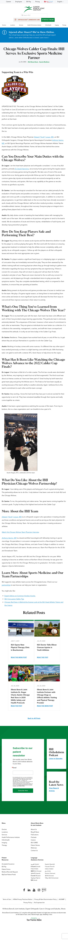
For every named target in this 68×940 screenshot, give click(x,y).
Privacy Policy (27, 903)
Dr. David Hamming (22, 169)
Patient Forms (6, 870)
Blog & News (35, 832)
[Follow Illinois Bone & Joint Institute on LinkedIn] (29, 890)
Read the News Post (19, 658)
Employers (18, 1)
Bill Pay (28, 1)
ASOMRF (62, 900)
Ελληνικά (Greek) (35, 867)
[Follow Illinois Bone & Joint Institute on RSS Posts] (44, 890)
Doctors (4, 830)
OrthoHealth (6, 840)
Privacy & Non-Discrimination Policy (45, 900)
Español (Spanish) (50, 864)
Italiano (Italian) (49, 869)
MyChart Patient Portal (9, 875)
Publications (34, 835)
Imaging (4, 843)
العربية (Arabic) (35, 864)
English (59, 1)
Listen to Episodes (55, 759)
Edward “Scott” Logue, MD (44, 137)
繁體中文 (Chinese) (36, 871)
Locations (5, 832)
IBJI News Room (33, 62)
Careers (8, 1)
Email (14, 768)
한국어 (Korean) (49, 876)
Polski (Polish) (34, 869)
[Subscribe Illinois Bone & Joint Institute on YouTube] (34, 890)
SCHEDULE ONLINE (48, 20)
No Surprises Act (39, 903)
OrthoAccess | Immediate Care (27, 20)
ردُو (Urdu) (48, 871)
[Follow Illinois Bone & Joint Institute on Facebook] (24, 890)
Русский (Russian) (36, 876)
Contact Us (34, 851)
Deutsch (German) (50, 874)
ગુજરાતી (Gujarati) (35, 874)
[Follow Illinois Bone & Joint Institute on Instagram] (39, 890)
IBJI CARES (34, 843)
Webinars (34, 848)
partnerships (6, 585)
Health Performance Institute (11, 838)
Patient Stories (35, 846)
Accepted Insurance (8, 864)
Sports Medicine (44, 62)
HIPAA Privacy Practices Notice (22, 900)
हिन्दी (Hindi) (34, 880)
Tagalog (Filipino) (35, 878)
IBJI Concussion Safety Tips (14, 599)
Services (4, 835)
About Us (34, 830)
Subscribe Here (23, 791)
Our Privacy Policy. (21, 786)
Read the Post (42, 658)
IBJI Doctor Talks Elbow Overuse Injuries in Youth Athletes (47, 648)
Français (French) (49, 867)
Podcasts (33, 838)
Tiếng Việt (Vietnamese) (51, 878)
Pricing (37, 1)
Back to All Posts (34, 719)
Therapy (4, 846)
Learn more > (44, 38)
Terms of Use (7, 900)
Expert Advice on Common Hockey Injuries (20, 596)
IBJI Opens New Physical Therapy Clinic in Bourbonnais (20, 648)
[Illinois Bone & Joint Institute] (34, 9)
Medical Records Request (10, 872)
